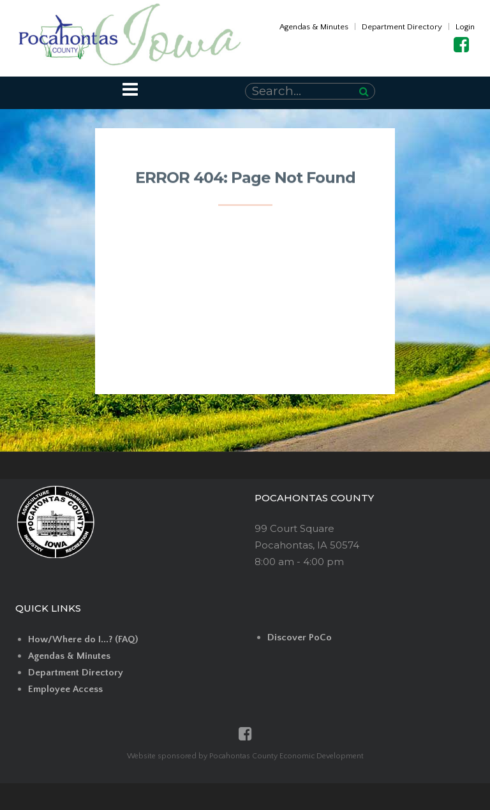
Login (465, 26)
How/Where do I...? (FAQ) (83, 639)
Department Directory (402, 26)
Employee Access (65, 689)
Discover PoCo (299, 637)
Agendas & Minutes (313, 26)
